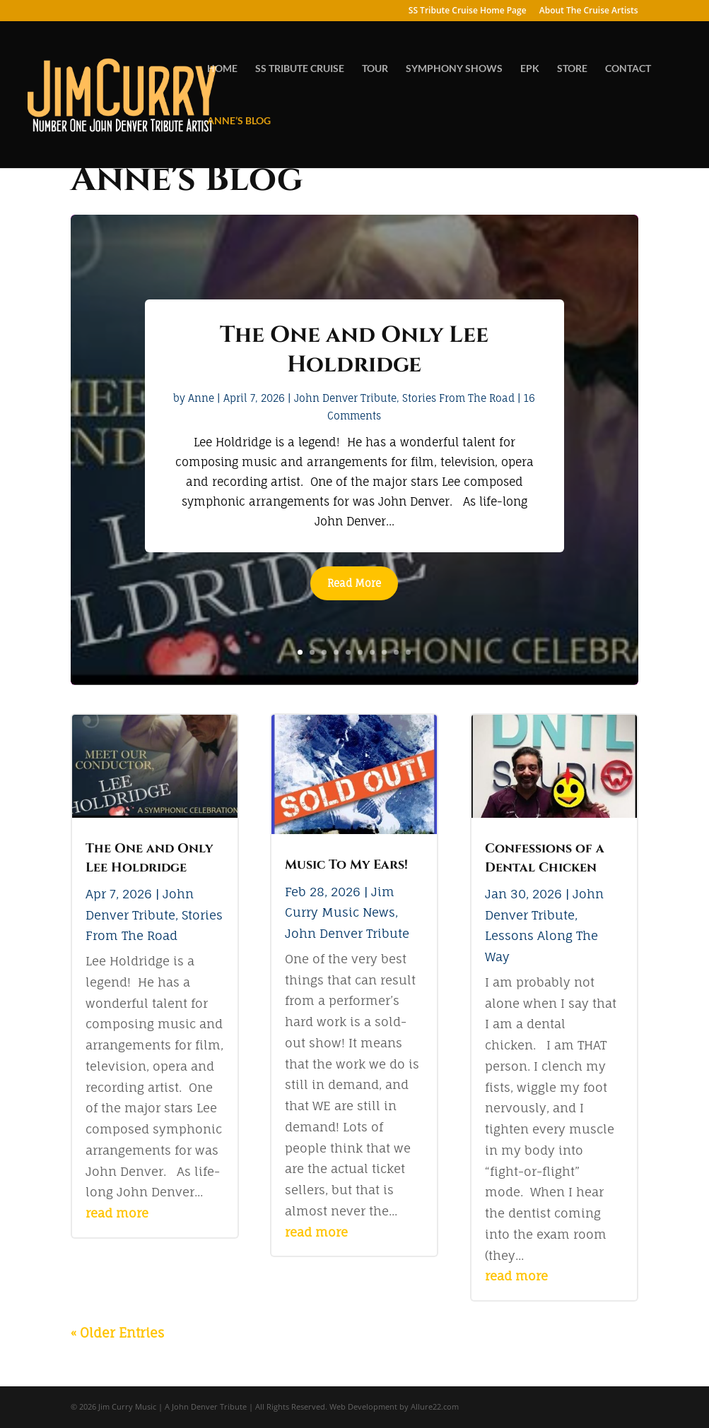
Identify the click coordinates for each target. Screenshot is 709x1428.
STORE (572, 69)
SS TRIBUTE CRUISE (299, 69)
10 (408, 652)
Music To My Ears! (346, 865)
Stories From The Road (458, 398)
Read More (354, 583)
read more (117, 1213)
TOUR (375, 69)
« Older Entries (117, 1332)
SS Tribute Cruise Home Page (468, 11)
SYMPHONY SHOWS (454, 69)
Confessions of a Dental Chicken (544, 858)
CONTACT (628, 69)
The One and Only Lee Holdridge (354, 350)
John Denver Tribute (345, 398)
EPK (529, 69)
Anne (201, 398)
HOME (222, 69)
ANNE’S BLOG (239, 121)
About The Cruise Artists (588, 11)
